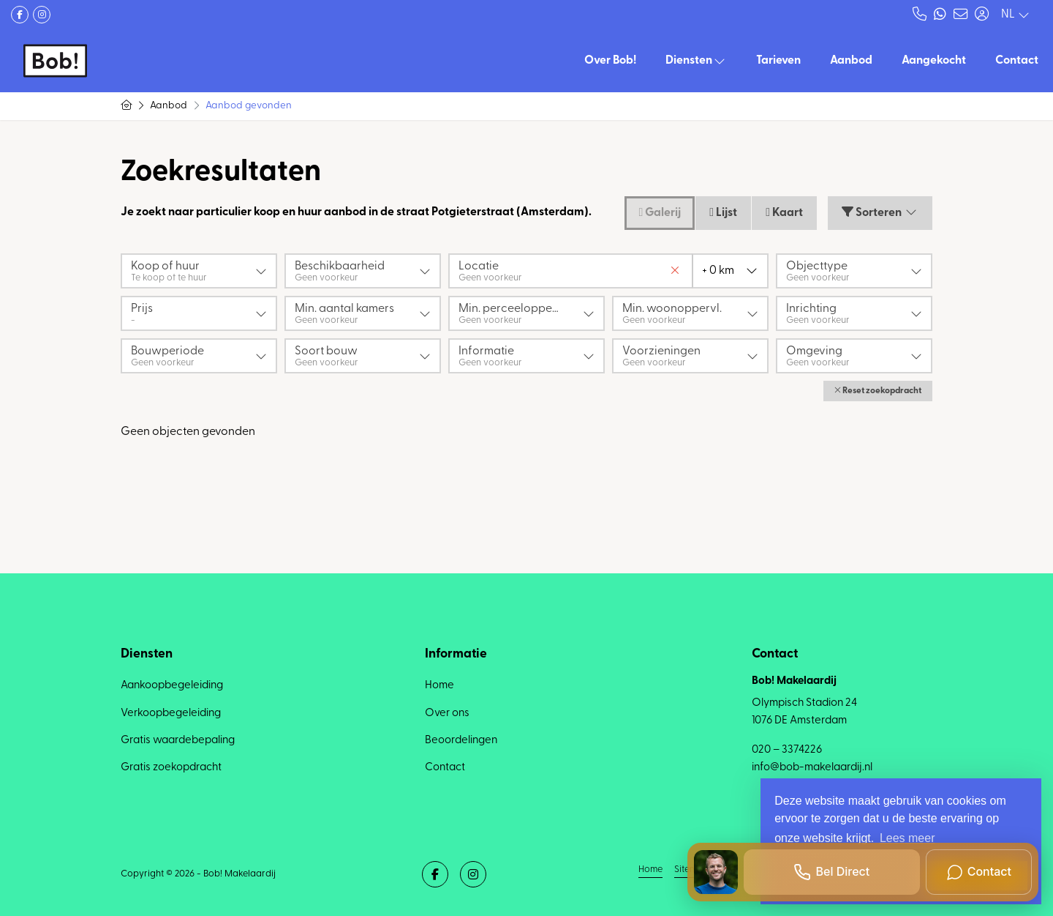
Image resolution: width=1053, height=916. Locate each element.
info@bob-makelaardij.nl (812, 767)
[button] (877, 391)
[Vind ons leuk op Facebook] (20, 14)
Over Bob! (610, 61)
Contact (1016, 61)
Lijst (723, 212)
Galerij (659, 212)
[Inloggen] (981, 14)
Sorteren (880, 212)
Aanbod (851, 61)
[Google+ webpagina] (41, 14)
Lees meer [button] (907, 838)
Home (650, 869)
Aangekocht (934, 61)
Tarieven (778, 61)
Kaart (784, 212)
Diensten (696, 61)
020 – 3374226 (787, 750)
